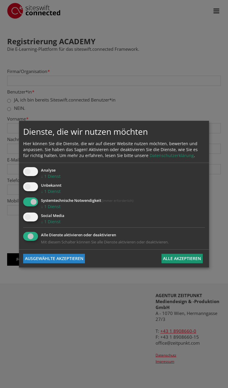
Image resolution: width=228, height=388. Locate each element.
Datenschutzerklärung (172, 155)
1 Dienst (51, 176)
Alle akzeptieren (182, 258)
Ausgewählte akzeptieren (54, 258)
